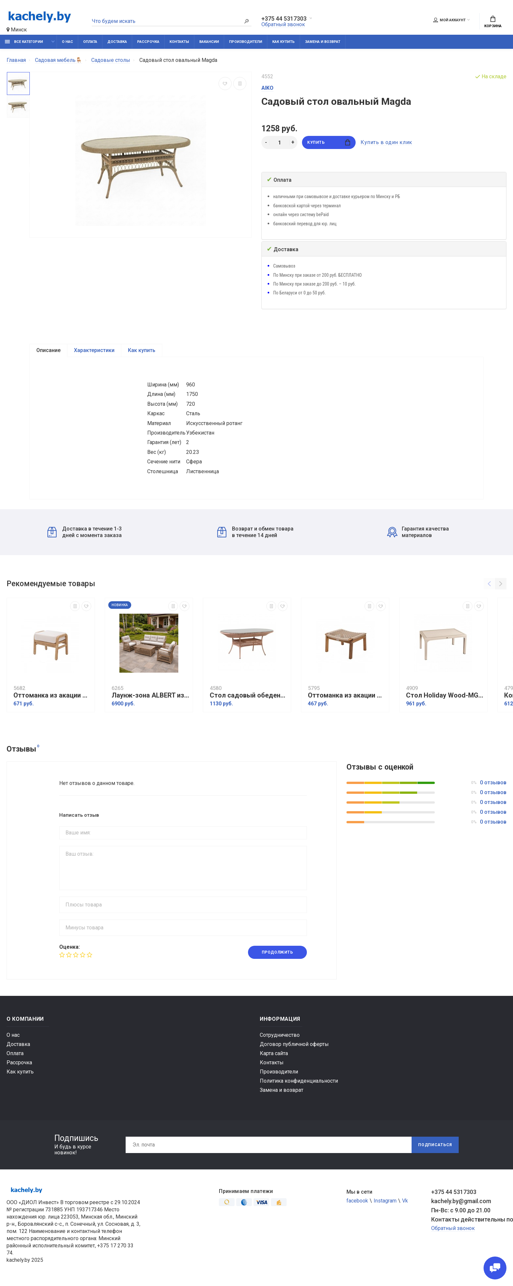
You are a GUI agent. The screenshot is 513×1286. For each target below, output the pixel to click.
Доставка (117, 42)
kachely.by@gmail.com (461, 1201)
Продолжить (277, 952)
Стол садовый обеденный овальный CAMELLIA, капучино (249, 695)
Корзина (493, 22)
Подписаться (435, 1145)
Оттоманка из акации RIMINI (52, 695)
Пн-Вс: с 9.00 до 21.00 (460, 1210)
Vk (405, 1201)
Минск (17, 30)
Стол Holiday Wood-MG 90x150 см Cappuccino (445, 695)
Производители (245, 42)
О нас (67, 42)
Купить (328, 142)
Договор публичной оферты (294, 1044)
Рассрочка (148, 42)
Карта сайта (274, 1053)
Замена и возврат (322, 42)
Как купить (283, 42)
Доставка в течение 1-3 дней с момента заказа (84, 532)
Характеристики (94, 350)
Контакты (179, 42)
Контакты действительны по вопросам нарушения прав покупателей (468, 1219)
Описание (48, 350)
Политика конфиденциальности (299, 1081)
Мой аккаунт (449, 20)
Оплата (90, 42)
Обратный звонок (283, 24)
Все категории (24, 42)
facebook (357, 1201)
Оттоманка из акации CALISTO (347, 695)
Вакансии (209, 42)
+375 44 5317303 (284, 18)
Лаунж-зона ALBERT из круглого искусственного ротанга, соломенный (150, 695)
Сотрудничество (280, 1035)
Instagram (385, 1201)
